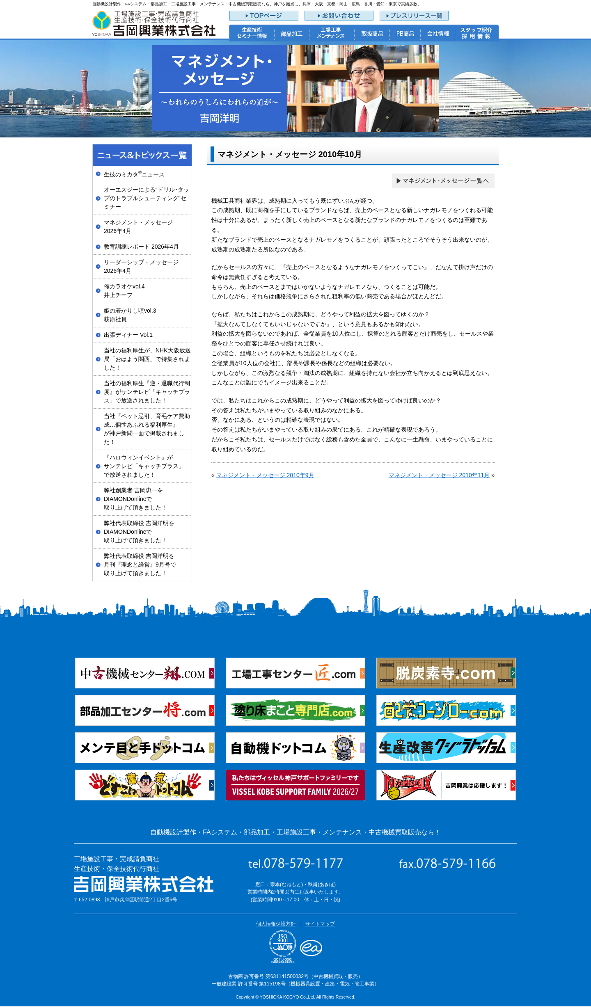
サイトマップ (320, 924)
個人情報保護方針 (276, 924)
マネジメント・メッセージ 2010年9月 (265, 475)
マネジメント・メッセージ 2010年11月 (439, 475)
